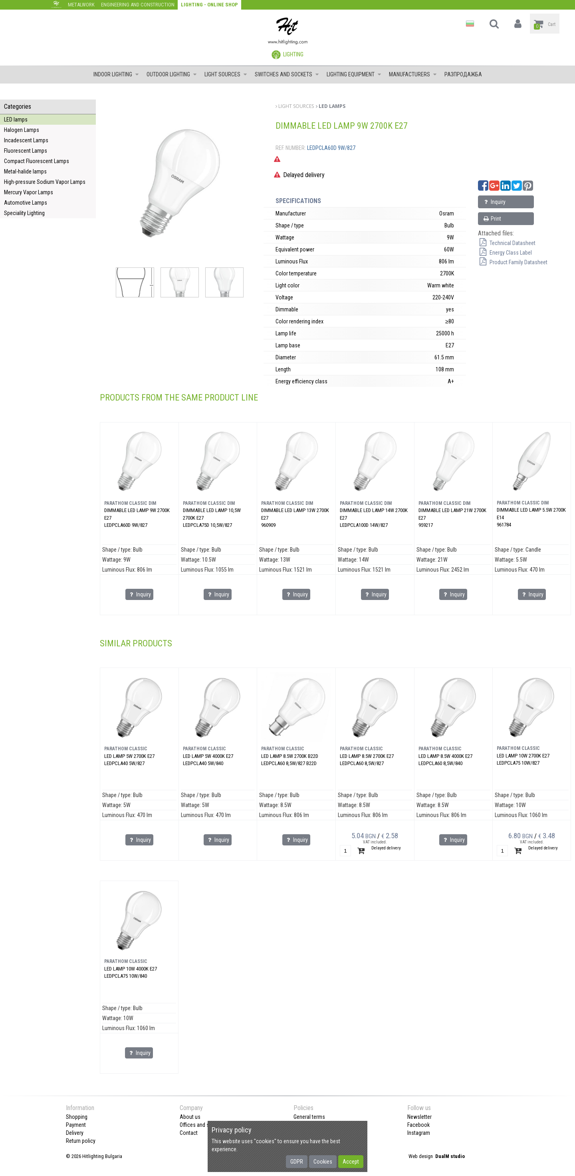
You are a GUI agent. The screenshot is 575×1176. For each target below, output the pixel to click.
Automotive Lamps (25, 202)
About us (190, 1117)
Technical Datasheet (506, 243)
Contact (189, 1133)
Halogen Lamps (21, 130)
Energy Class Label (505, 252)
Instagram (418, 1133)
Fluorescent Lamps (25, 150)
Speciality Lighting (24, 213)
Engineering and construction (137, 5)
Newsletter (419, 1117)
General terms (309, 1117)
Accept (351, 1161)
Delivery (74, 1133)
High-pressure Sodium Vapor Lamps (44, 182)
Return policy (80, 1141)
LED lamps (16, 119)
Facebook (418, 1125)
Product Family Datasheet (512, 262)
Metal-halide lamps (25, 171)
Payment (76, 1125)
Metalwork (81, 5)
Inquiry (494, 202)
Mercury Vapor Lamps (28, 192)
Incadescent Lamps (26, 140)
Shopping (76, 1117)
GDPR (296, 1161)
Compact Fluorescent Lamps (36, 161)
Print (491, 218)
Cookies (322, 1161)
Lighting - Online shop (209, 5)
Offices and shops (200, 1125)
